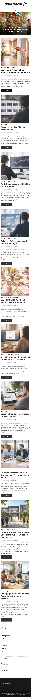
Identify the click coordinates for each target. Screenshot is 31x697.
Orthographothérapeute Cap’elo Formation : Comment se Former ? (15, 596)
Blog (10, 27)
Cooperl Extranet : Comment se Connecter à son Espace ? (15, 358)
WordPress (22, 694)
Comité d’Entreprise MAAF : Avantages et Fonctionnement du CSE (15, 475)
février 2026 (5, 670)
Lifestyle (6, 297)
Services (12, 67)
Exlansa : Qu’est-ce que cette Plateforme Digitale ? (14, 242)
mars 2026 (4, 667)
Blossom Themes (10, 694)
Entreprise (14, 27)
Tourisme (4, 658)
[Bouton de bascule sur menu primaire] (15, 11)
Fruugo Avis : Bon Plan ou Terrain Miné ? (13, 128)
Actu (3, 638)
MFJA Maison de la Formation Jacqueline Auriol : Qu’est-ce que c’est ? (15, 535)
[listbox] (15, 23)
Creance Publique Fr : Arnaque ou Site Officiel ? (15, 415)
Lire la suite (6, 90)
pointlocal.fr (15, 3)
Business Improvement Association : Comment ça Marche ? (15, 30)
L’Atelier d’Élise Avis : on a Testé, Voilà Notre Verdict (13, 301)
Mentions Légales (5, 683)
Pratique (20, 27)
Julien (4, 75)
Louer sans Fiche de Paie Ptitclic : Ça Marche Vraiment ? (15, 71)
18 (13, 628)
